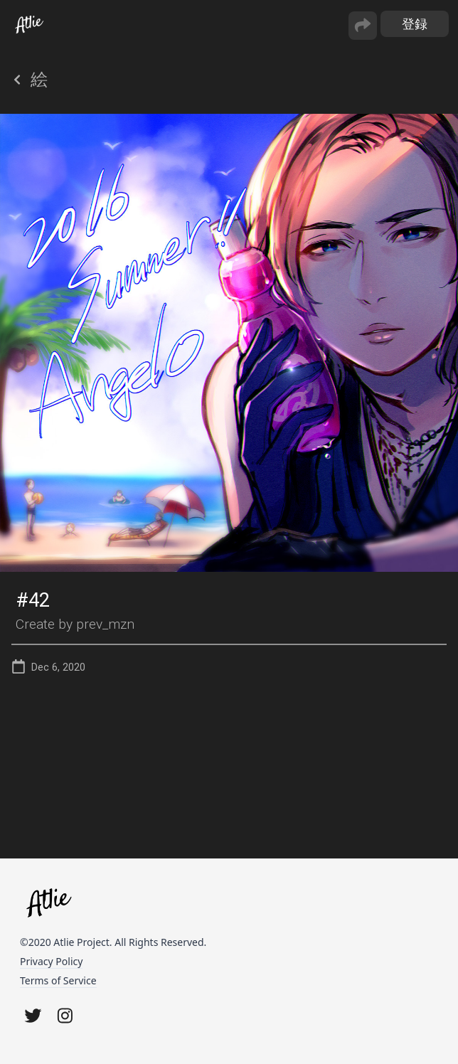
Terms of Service (58, 980)
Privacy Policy (51, 961)
